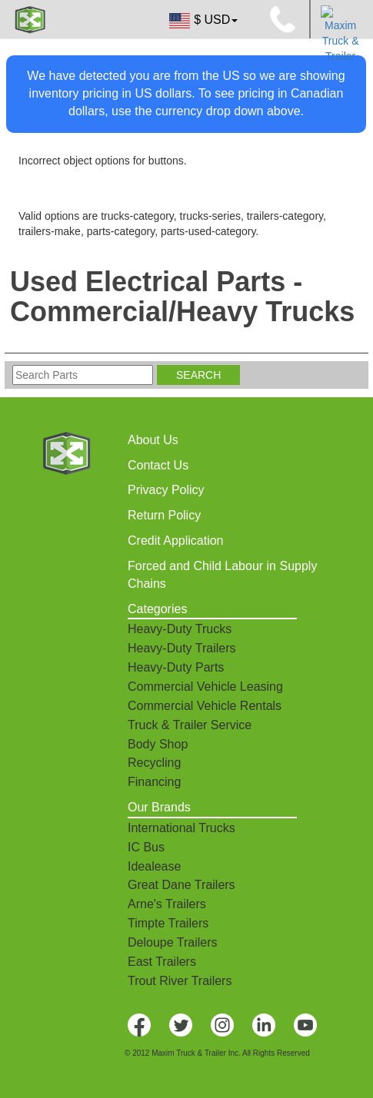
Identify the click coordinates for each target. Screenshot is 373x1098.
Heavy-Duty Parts (176, 667)
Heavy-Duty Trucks (179, 628)
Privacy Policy (166, 489)
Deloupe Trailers (173, 942)
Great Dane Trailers (181, 884)
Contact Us (158, 465)
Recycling (154, 762)
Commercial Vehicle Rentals (204, 705)
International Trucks (181, 827)
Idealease (154, 866)
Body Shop (158, 744)
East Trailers (162, 961)
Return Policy (164, 515)
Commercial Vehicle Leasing (205, 686)
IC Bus (146, 847)
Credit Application (176, 540)
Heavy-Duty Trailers (181, 648)
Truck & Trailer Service (189, 724)
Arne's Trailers (167, 904)
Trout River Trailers (179, 980)
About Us (153, 439)
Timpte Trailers (168, 923)
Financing (154, 781)
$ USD (202, 20)
